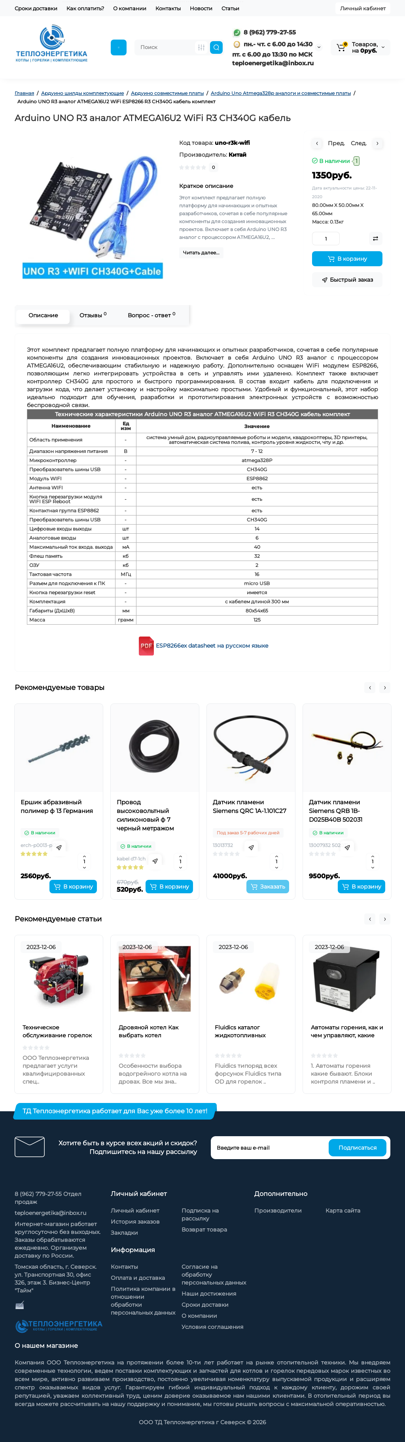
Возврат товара (204, 1229)
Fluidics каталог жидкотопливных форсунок (240, 1035)
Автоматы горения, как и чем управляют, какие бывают (347, 1035)
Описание (41, 315)
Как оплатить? (85, 8)
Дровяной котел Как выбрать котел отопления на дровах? (151, 1035)
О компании (129, 8)
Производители (278, 1210)
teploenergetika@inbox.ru (50, 1213)
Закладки (124, 1232)
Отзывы (90, 315)
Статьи (230, 8)
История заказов (135, 1221)
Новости (201, 8)
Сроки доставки (36, 8)
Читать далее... (201, 253)
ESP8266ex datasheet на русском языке (212, 645)
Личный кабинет (363, 8)
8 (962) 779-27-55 (264, 32)
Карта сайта (343, 1210)
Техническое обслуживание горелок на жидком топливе (57, 1035)
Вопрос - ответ (149, 315)
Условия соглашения (212, 1326)
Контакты (168, 8)
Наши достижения (209, 1293)
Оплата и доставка (138, 1277)
